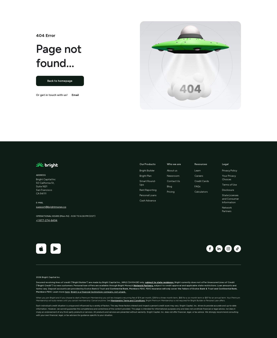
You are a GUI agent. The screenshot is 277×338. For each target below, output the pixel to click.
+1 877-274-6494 (46, 220)
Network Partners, (143, 285)
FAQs (198, 186)
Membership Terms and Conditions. (128, 300)
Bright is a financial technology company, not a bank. (98, 292)
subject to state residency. (159, 282)
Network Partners (227, 209)
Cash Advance (148, 200)
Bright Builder (147, 170)
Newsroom (173, 175)
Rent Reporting (148, 190)
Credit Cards (202, 181)
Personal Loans (148, 195)
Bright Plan (146, 175)
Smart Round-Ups (148, 183)
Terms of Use (229, 184)
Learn (198, 170)
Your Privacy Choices (229, 177)
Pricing (171, 191)
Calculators (201, 191)
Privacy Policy (229, 170)
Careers (199, 175)
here (67, 292)
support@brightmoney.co (51, 206)
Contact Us (173, 181)
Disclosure (228, 190)
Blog (169, 186)
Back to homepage (59, 81)
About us (172, 170)
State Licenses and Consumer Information (230, 199)
